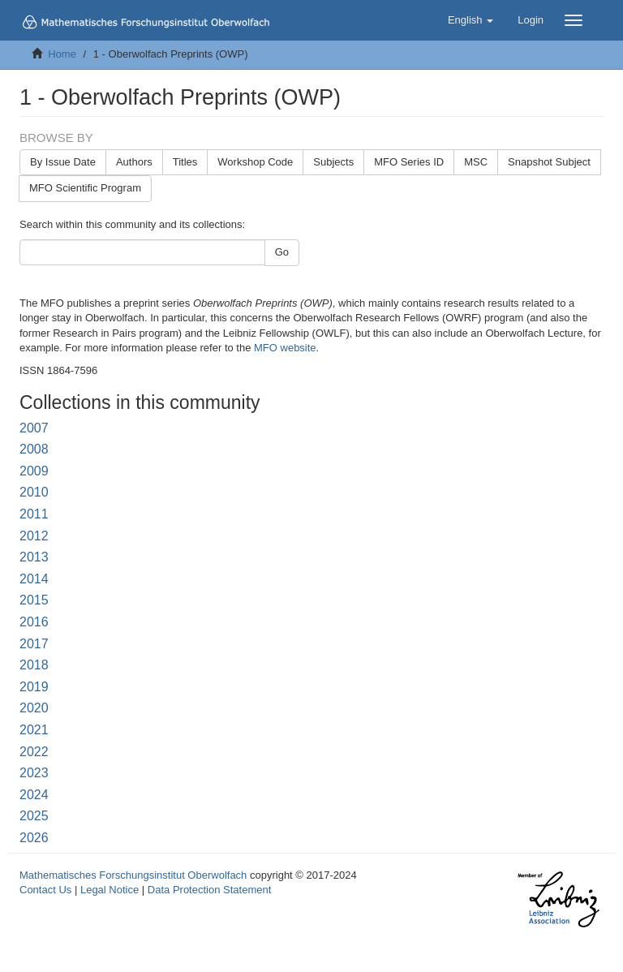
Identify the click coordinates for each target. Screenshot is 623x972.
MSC (476, 162)
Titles (185, 162)
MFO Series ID (409, 162)
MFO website (285, 348)
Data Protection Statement (209, 890)
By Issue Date (63, 162)
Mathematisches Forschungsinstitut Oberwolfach (133, 875)
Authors (134, 162)
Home (62, 54)
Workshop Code (255, 162)
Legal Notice (109, 890)
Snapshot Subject (549, 162)
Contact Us (45, 890)
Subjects (333, 162)
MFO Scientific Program (85, 188)
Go (282, 252)
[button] (470, 20)
